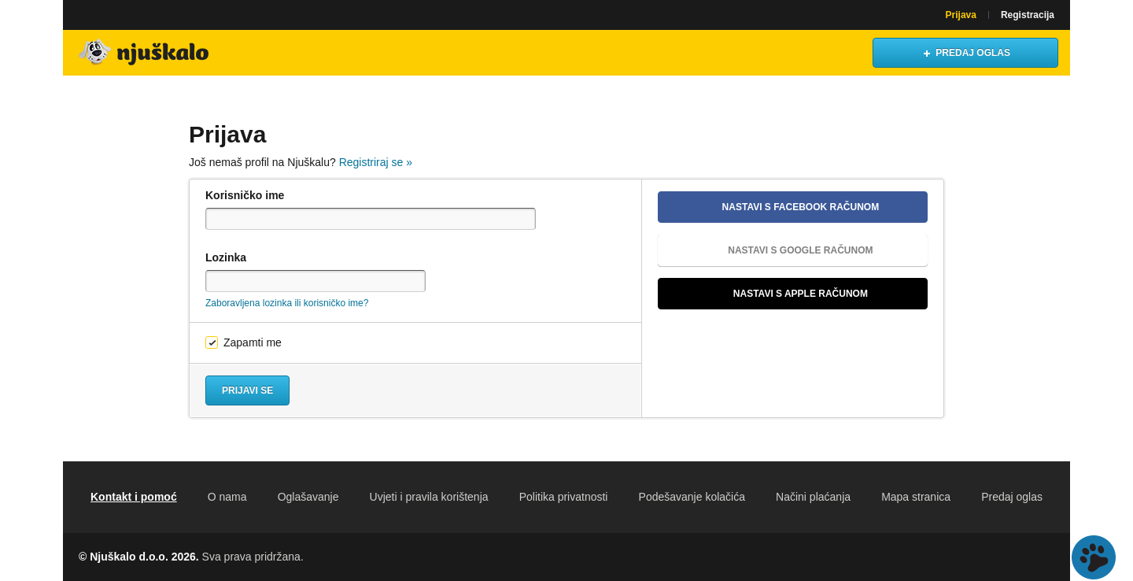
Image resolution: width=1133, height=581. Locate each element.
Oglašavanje (308, 496)
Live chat (1093, 557)
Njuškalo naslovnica (145, 53)
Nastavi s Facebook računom (774, 207)
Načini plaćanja (813, 496)
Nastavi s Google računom (771, 250)
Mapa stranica (915, 496)
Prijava (961, 14)
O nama (227, 496)
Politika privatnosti (563, 496)
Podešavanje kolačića (692, 496)
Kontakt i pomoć (133, 496)
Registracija (1027, 14)
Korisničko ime (244, 195)
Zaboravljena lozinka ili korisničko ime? (286, 303)
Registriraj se (375, 162)
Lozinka (225, 257)
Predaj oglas (1012, 496)
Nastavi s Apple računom (769, 293)
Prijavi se (247, 390)
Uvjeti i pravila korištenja (429, 496)
